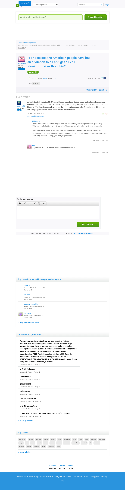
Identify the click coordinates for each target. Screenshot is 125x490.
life (90, 443)
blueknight (21, 104)
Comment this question (96, 90)
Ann (33, 145)
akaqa (59, 443)
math (43, 446)
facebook (102, 439)
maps (21, 443)
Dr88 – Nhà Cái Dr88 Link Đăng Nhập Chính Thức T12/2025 (45, 413)
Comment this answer (35, 116)
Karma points (76, 477)
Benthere (27, 313)
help (74, 439)
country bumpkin (31, 304)
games (31, 439)
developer (22, 439)
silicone (93, 439)
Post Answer (88, 224)
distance (66, 443)
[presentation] (20, 203)
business (36, 446)
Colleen (27, 295)
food (58, 446)
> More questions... (26, 421)
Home (20, 43)
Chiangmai (22, 60)
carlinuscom (25, 391)
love (59, 439)
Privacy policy (94, 477)
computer (51, 446)
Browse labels (48, 477)
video (33, 443)
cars (86, 439)
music (80, 439)
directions (67, 439)
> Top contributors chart (28, 323)
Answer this (33, 72)
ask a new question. (83, 233)
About (68, 477)
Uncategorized (30, 43)
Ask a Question (95, 17)
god (27, 443)
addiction (36, 83)
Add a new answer (25, 199)
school (29, 446)
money (21, 446)
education (75, 443)
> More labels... (25, 452)
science (96, 443)
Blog (62, 481)
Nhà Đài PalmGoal (27, 369)
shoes (52, 443)
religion (53, 439)
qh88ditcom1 (25, 384)
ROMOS (27, 286)
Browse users (22, 477)
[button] (20, 203)
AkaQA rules (59, 477)
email (39, 443)
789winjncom (25, 376)
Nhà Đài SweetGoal (28, 399)
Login (107, 5)
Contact (85, 477)
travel (45, 443)
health (46, 439)
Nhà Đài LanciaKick (28, 406)
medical (84, 443)
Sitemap (104, 477)
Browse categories (35, 477)
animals (38, 439)
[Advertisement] (63, 34)
